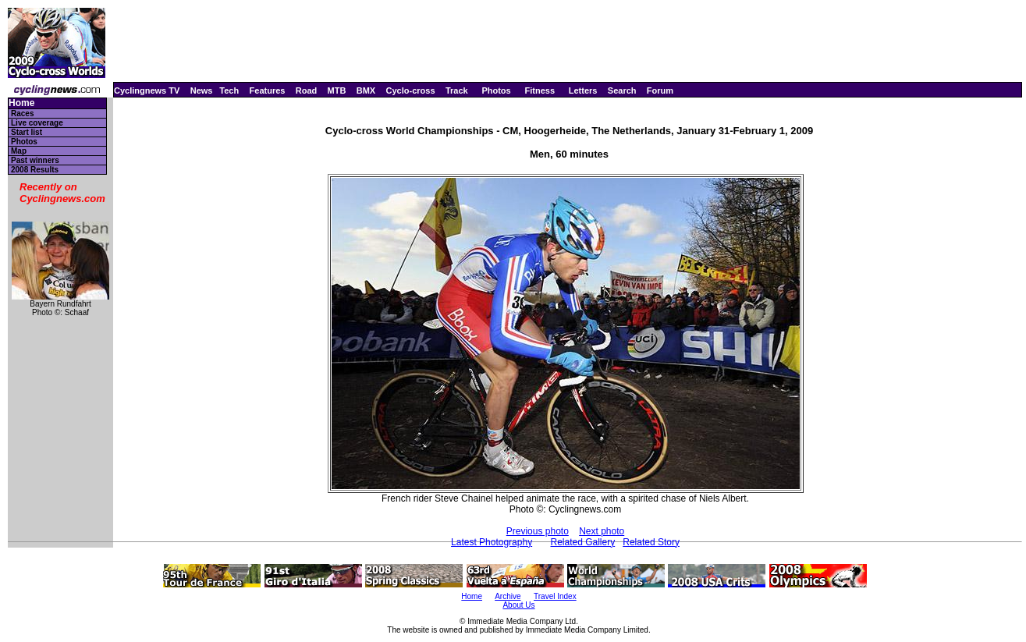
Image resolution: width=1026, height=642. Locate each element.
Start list (26, 132)
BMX (366, 90)
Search (622, 90)
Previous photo (537, 531)
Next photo (601, 531)
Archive (507, 596)
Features (268, 90)
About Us (518, 605)
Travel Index (555, 596)
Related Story (651, 542)
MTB (337, 90)
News (201, 90)
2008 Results (35, 169)
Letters (583, 90)
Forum (660, 90)
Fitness (539, 90)
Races (22, 113)
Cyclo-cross (410, 90)
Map (19, 151)
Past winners (35, 160)
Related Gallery (582, 542)
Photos (495, 90)
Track (457, 90)
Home (21, 103)
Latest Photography (491, 542)
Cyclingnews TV (146, 90)
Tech (229, 90)
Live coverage (37, 123)
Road (307, 90)
